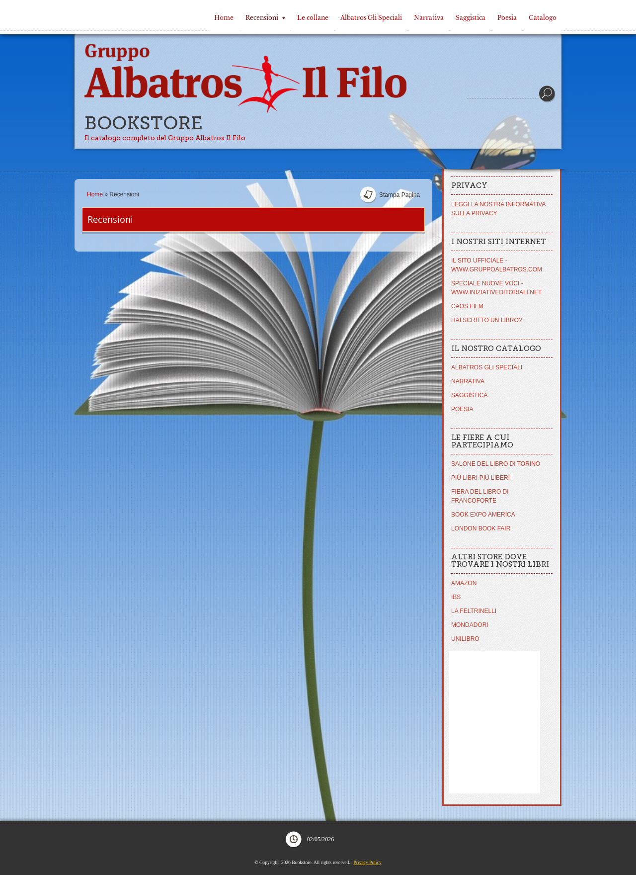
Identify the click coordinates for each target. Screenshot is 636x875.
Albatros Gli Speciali (371, 17)
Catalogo (542, 17)
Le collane (312, 17)
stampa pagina (399, 194)
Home (224, 17)
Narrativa (429, 17)
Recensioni (265, 17)
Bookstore (143, 123)
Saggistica (470, 17)
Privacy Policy (367, 862)
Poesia (507, 17)
